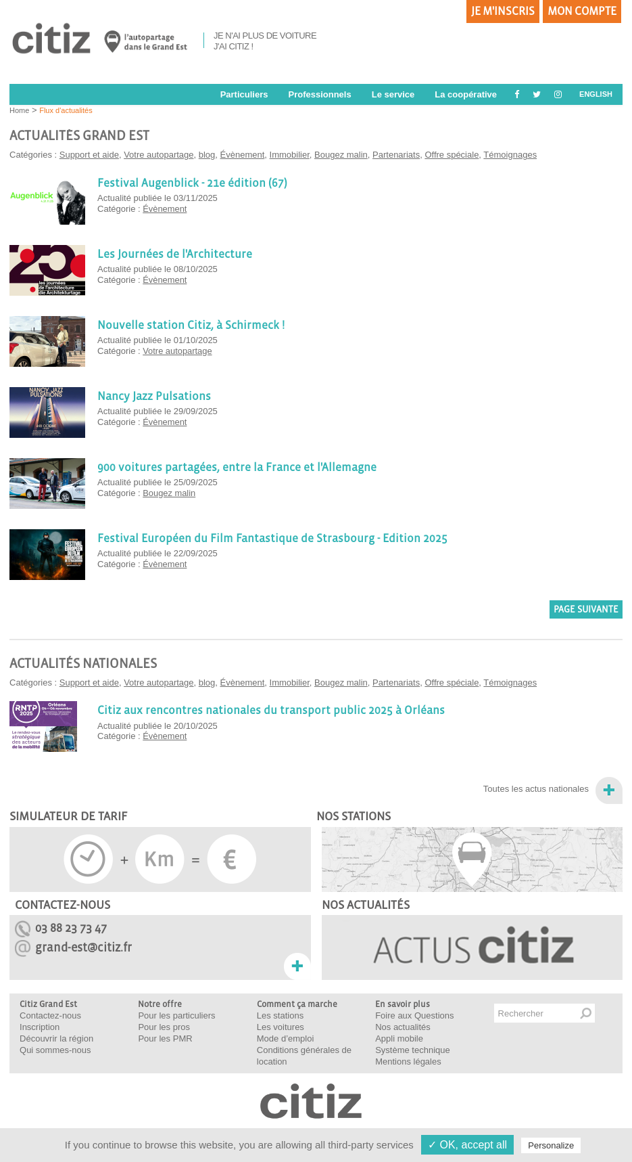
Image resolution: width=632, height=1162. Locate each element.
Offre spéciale (451, 155)
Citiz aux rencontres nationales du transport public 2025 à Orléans (266, 710)
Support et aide (89, 155)
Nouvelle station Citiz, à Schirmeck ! (188, 325)
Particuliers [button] (244, 94)
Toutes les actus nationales (536, 789)
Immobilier (290, 155)
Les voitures (280, 1027)
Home (19, 110)
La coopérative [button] (466, 94)
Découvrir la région (56, 1038)
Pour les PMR (165, 1038)
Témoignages (510, 155)
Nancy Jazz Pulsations (153, 396)
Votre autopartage (158, 155)
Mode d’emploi (285, 1038)
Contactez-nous (50, 1015)
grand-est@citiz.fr (83, 947)
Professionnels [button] (319, 94)
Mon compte (582, 11)
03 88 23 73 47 (71, 928)
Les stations (280, 1015)
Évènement (242, 155)
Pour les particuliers (176, 1015)
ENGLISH (595, 94)
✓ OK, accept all (467, 1144)
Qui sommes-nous (55, 1050)
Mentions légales (408, 1061)
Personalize (551, 1145)
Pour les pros (164, 1027)
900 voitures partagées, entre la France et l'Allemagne (232, 467)
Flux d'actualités (66, 110)
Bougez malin (341, 155)
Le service (393, 94)
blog (207, 155)
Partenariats (396, 155)
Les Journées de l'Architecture (172, 254)
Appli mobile (399, 1038)
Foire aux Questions (414, 1015)
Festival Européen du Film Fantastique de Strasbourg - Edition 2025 (267, 538)
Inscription (39, 1027)
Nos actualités (403, 1027)
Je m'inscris (503, 11)
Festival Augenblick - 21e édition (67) (189, 183)
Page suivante (586, 609)
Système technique (412, 1050)
